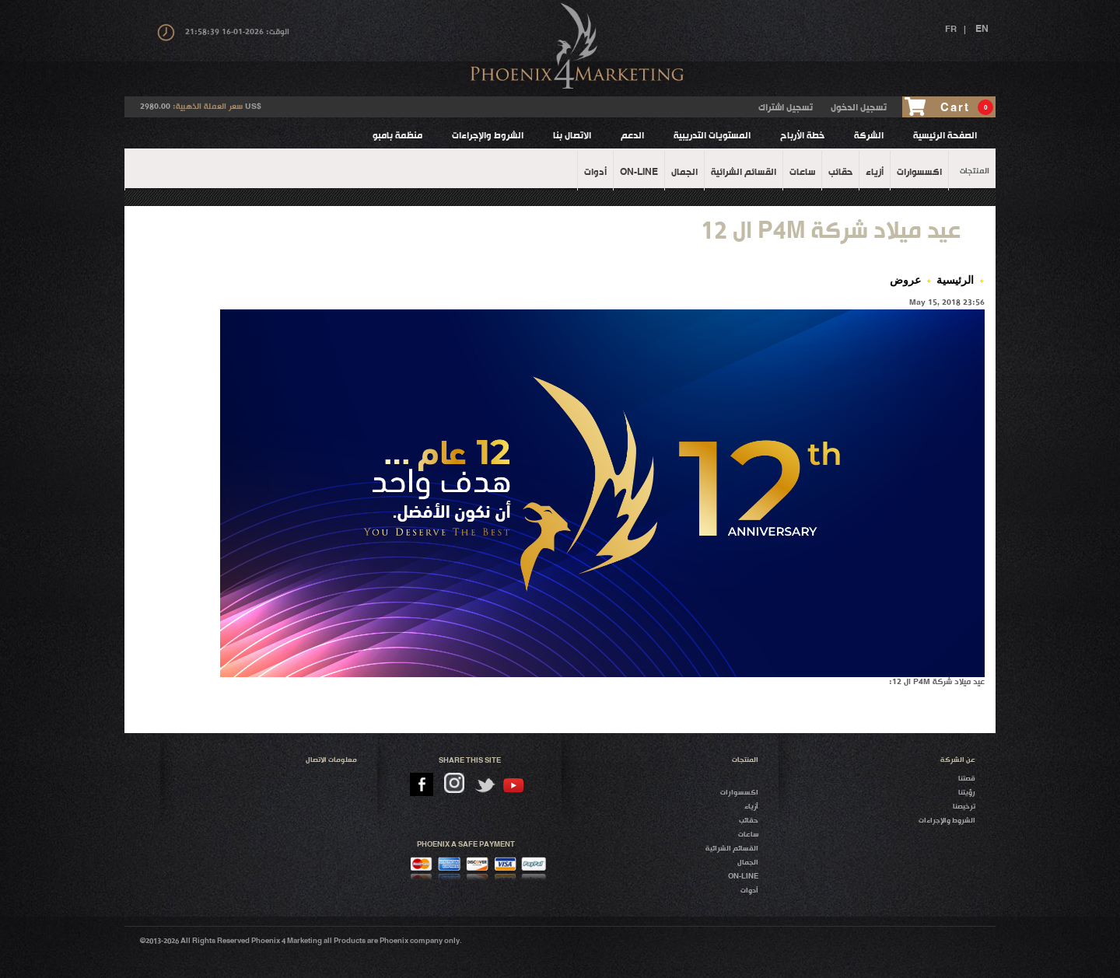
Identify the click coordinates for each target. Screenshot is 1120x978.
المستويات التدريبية (712, 136)
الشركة (869, 136)
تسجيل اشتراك (785, 108)
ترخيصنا (964, 806)
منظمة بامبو (397, 136)
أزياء (751, 806)
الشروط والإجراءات (487, 136)
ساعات (748, 834)
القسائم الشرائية (731, 848)
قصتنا (966, 778)
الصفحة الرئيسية (945, 136)
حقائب (748, 820)
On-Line (743, 876)
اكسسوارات (739, 792)
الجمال (747, 862)
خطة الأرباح (802, 136)
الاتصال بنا (572, 136)
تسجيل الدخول (859, 108)
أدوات (749, 890)
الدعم (632, 136)
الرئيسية (955, 280)
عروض (905, 280)
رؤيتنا (966, 792)
